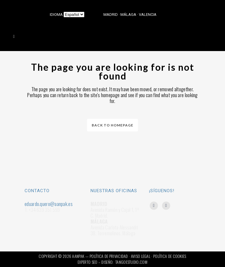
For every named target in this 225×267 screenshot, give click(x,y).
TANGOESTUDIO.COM (131, 262)
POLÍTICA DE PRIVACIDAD (109, 256)
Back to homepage (112, 125)
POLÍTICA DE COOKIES (169, 256)
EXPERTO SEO (87, 262)
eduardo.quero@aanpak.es (49, 203)
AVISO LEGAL (140, 256)
